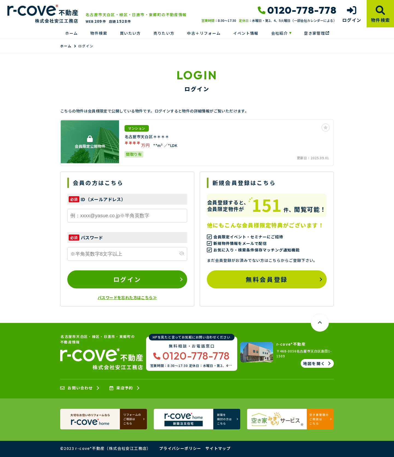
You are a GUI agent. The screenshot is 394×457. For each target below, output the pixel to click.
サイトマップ (218, 448)
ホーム (71, 33)
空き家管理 (316, 33)
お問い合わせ (76, 388)
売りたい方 (164, 33)
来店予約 (121, 388)
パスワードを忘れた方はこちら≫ (127, 297)
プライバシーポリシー (180, 448)
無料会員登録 (267, 279)
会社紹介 (279, 33)
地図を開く (314, 363)
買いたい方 (130, 33)
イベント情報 (245, 33)
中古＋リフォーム (204, 33)
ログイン (127, 279)
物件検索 (98, 33)
